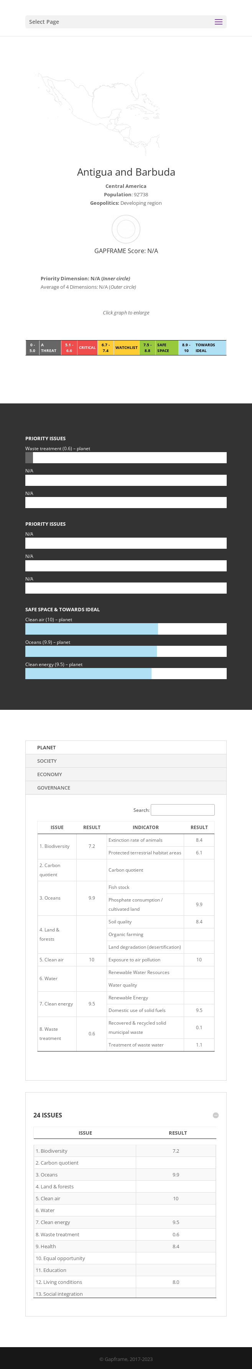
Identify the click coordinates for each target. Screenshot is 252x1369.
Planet (46, 747)
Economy (49, 774)
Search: (174, 810)
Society (47, 760)
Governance (53, 787)
